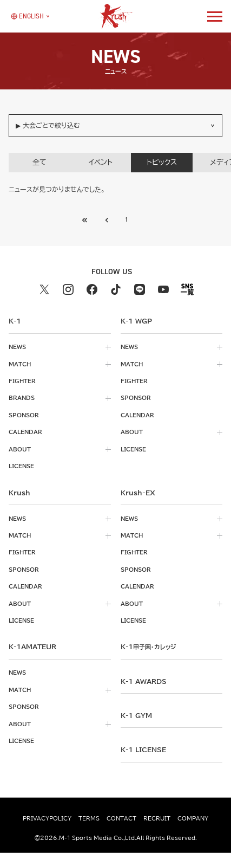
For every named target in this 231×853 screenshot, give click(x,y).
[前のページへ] (85, 220)
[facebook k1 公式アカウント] (92, 289)
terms (89, 818)
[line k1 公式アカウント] (139, 289)
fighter (22, 381)
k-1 (148, 646)
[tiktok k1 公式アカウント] (116, 289)
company (192, 818)
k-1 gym (136, 715)
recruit (156, 818)
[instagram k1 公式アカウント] (68, 289)
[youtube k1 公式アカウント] (163, 289)
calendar (25, 432)
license (21, 466)
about (20, 449)
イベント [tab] (101, 162)
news (17, 347)
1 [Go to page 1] (126, 219)
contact (121, 818)
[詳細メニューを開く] (215, 16)
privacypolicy (47, 818)
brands (22, 397)
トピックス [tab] (162, 162)
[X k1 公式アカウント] (44, 289)
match (20, 364)
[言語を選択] (27, 16)
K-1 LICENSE (143, 749)
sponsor (24, 415)
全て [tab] (39, 162)
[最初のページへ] (107, 220)
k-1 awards (144, 681)
